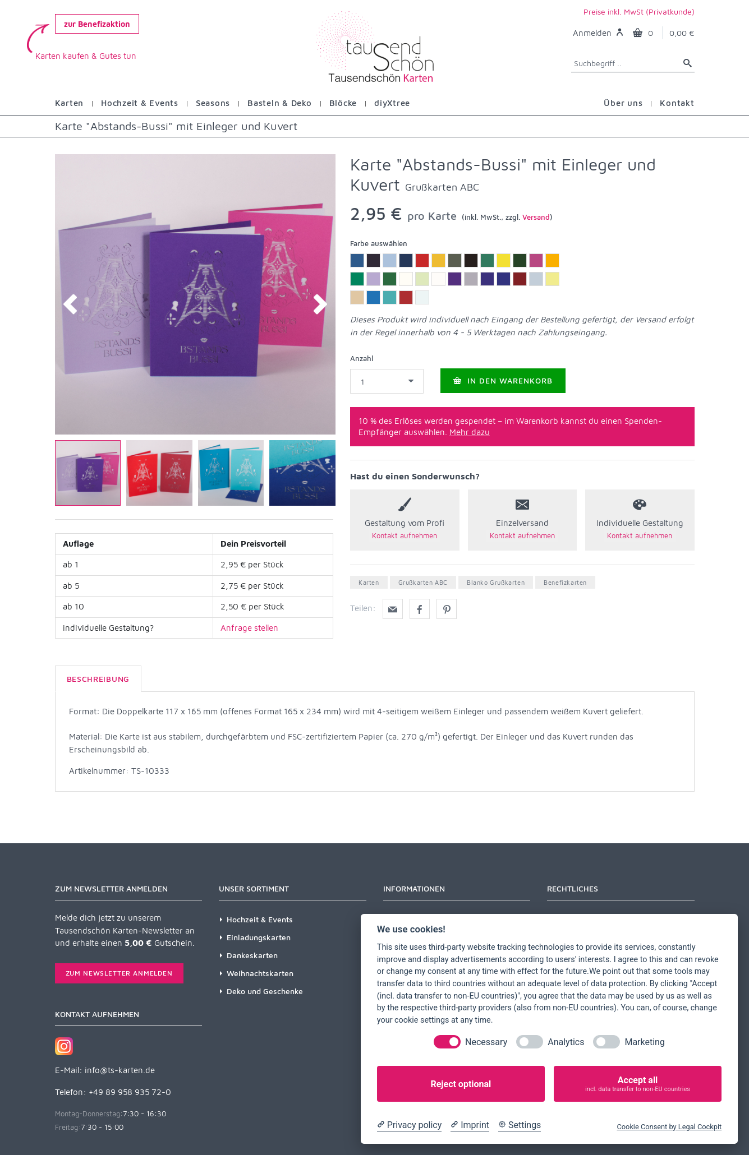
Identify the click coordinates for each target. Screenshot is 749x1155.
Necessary (486, 1042)
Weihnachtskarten (260, 973)
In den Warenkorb (503, 380)
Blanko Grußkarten (496, 582)
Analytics (566, 1042)
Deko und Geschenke (265, 991)
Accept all (637, 1084)
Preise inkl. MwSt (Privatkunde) (639, 11)
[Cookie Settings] (519, 1125)
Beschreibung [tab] (98, 678)
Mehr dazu (469, 432)
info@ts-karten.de (120, 1070)
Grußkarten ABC (423, 582)
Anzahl (361, 358)
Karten (369, 582)
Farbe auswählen (378, 243)
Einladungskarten (259, 937)
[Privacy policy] (409, 1125)
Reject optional (460, 1084)
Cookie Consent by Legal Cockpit (669, 1126)
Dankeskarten (252, 955)
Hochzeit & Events (260, 919)
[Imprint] (470, 1125)
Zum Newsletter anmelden (119, 973)
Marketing (644, 1042)
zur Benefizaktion (97, 24)
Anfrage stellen (249, 627)
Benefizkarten (565, 582)
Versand (536, 216)
